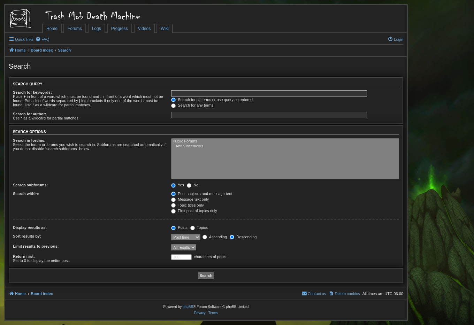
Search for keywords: (32, 92)
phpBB (188, 307)
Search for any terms (192, 105)
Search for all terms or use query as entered (212, 100)
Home (52, 28)
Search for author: (29, 114)
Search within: (26, 194)
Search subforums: (30, 185)
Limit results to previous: (36, 246)
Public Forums (285, 141)
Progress (119, 28)
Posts (179, 227)
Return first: (24, 256)
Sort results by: (27, 236)
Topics (199, 227)
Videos (144, 28)
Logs (96, 28)
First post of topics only (194, 211)
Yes (177, 185)
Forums (75, 28)
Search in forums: (29, 140)
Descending (243, 237)
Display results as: (30, 227)
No (192, 185)
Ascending (214, 237)
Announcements (285, 146)
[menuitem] (42, 39)
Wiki (165, 28)
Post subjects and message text (201, 194)
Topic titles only (187, 205)
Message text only (190, 199)
